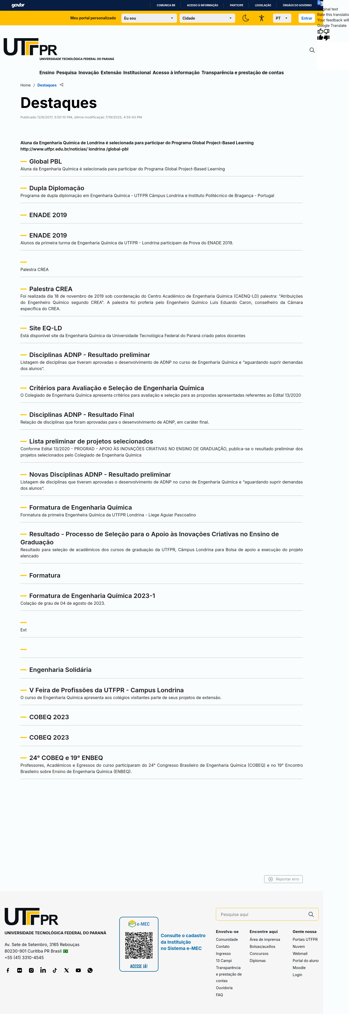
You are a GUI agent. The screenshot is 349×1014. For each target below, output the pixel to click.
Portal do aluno (306, 960)
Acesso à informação (202, 5)
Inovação (89, 72)
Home (39, 85)
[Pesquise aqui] (262, 914)
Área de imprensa (265, 939)
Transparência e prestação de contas (243, 72)
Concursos (259, 953)
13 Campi (224, 960)
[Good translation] (320, 34)
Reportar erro (269, 879)
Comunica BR (166, 5)
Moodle (299, 967)
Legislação (263, 5)
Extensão (111, 72)
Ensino (47, 72)
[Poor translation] (326, 34)
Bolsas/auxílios (262, 946)
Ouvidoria (224, 988)
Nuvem (299, 946)
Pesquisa (66, 72)
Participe (236, 5)
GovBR (18, 5)
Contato (222, 946)
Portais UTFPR (305, 939)
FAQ (219, 995)
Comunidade (227, 939)
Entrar (306, 18)
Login (297, 974)
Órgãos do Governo (297, 5)
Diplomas (258, 960)
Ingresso (223, 953)
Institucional (137, 72)
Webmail (300, 953)
